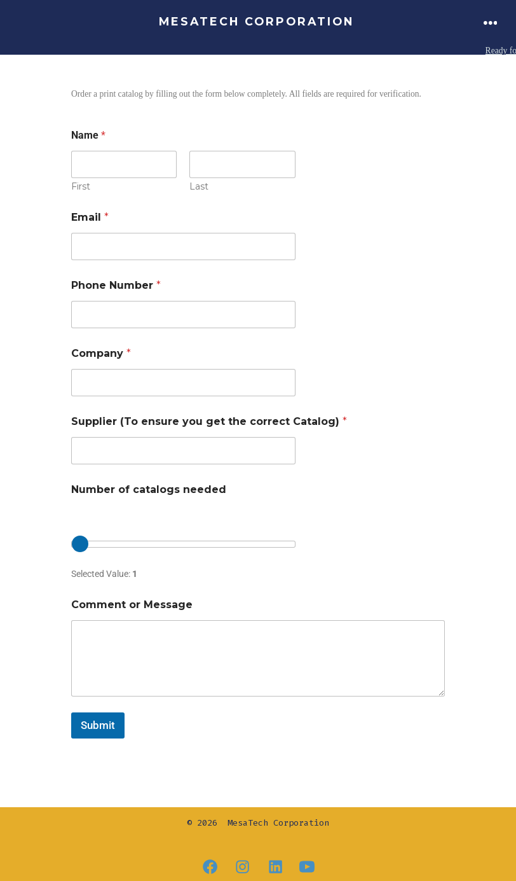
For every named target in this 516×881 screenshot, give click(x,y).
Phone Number (116, 285)
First (80, 186)
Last (198, 186)
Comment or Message (132, 604)
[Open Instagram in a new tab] (242, 866)
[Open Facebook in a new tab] (210, 866)
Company (101, 353)
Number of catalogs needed (148, 489)
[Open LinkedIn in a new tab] (275, 866)
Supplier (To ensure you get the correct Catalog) (209, 421)
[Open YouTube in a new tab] (307, 866)
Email (90, 217)
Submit (98, 724)
